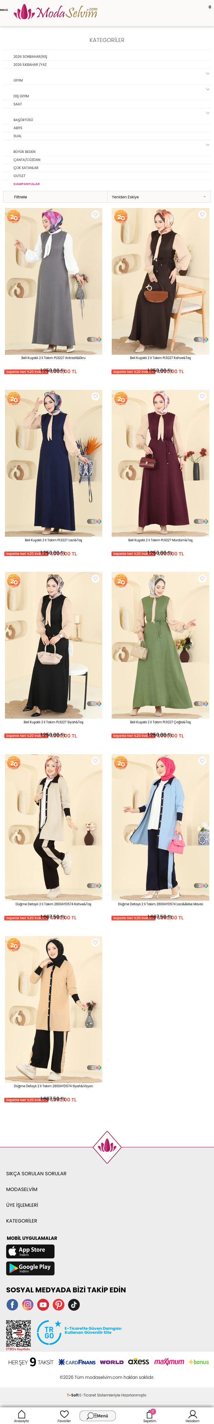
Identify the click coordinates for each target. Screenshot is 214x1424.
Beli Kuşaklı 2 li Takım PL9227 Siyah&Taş (53, 722)
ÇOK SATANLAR (26, 167)
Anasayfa (21, 1416)
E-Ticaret (87, 1395)
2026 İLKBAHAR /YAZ (30, 64)
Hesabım (193, 1416)
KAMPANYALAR (27, 183)
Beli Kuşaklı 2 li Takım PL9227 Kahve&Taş (160, 358)
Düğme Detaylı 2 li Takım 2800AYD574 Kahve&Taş (53, 904)
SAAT (18, 104)
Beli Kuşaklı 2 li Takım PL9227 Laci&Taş (53, 540)
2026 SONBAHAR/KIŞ (30, 56)
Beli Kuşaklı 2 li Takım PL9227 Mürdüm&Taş (160, 540)
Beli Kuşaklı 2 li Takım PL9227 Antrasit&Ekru (54, 358)
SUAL (18, 135)
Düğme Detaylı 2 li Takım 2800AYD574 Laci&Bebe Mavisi (160, 904)
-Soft (73, 1395)
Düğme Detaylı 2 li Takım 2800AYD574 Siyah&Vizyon (53, 1086)
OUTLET (19, 175)
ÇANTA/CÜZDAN (27, 159)
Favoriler (64, 1416)
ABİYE (18, 127)
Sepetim (149, 1416)
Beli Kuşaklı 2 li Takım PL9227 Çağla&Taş (160, 722)
